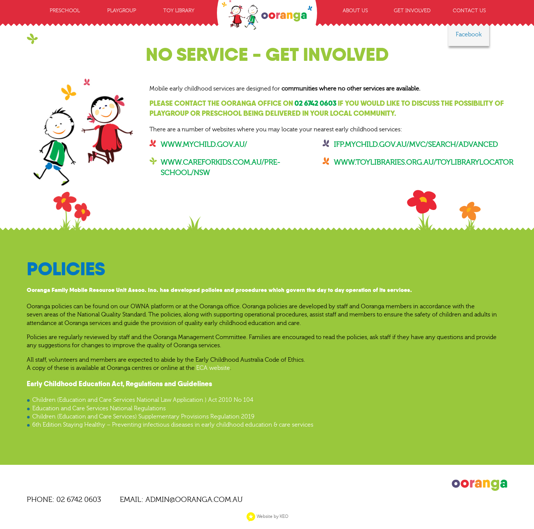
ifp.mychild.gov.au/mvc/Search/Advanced (416, 144)
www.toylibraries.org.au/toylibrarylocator (423, 162)
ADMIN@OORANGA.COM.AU (194, 499)
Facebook (469, 34)
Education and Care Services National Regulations (99, 408)
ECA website (213, 368)
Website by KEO (267, 516)
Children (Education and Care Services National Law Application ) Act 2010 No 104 (142, 400)
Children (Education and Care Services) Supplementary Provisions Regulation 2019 (143, 416)
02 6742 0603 (315, 103)
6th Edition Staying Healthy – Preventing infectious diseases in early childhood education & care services (172, 424)
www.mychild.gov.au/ (204, 144)
